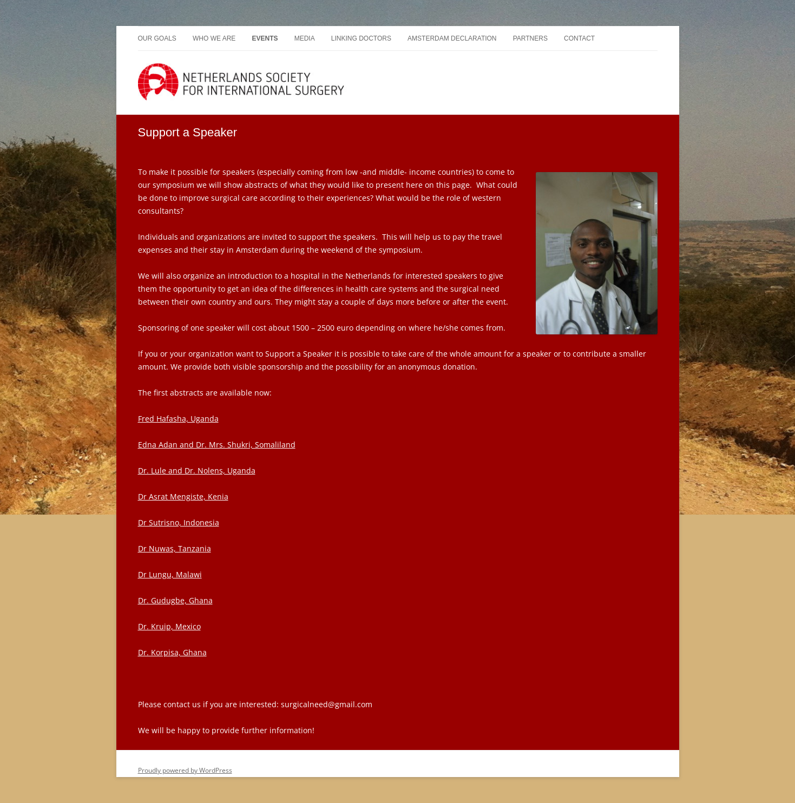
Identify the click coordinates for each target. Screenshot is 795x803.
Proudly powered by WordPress (185, 770)
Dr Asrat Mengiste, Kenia (183, 496)
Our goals (157, 38)
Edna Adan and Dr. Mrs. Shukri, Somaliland (216, 444)
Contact (579, 38)
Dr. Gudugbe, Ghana (175, 600)
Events (265, 38)
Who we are (214, 38)
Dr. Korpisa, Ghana (172, 652)
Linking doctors (361, 38)
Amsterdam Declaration (452, 38)
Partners (530, 38)
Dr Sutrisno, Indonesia (178, 522)
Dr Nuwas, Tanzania (174, 548)
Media (304, 38)
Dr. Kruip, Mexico (169, 626)
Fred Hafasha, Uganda (178, 418)
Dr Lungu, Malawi (170, 574)
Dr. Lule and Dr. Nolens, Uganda (196, 470)
